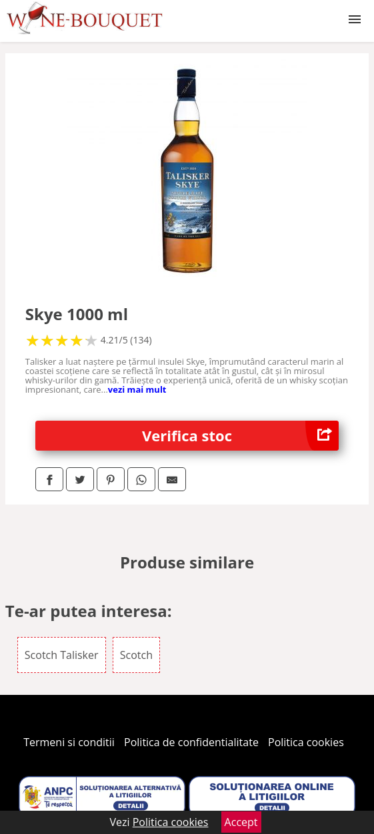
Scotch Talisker (62, 655)
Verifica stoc (240, 436)
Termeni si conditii (69, 742)
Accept (241, 822)
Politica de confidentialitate (191, 742)
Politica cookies (306, 742)
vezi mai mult (137, 389)
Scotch (136, 655)
